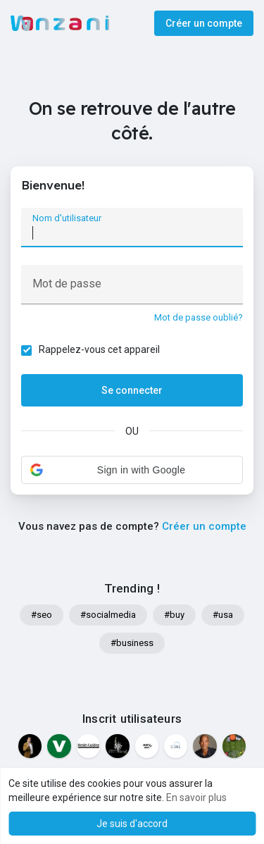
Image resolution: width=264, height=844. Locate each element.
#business (132, 643)
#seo (41, 614)
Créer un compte (203, 23)
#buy (174, 614)
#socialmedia (108, 614)
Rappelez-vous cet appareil (99, 349)
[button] (132, 470)
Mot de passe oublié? (198, 317)
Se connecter (132, 390)
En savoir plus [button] (196, 797)
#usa (223, 614)
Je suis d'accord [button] (132, 823)
